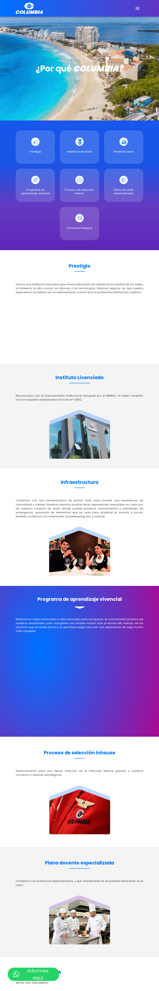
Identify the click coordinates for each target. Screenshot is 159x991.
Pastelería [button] (23, 902)
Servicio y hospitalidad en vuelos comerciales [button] (46, 930)
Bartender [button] (22, 908)
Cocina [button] (20, 882)
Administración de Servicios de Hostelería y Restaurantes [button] (54, 876)
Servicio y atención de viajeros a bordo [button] (42, 927)
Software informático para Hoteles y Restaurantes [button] (50, 914)
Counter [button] (21, 920)
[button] (79, 595)
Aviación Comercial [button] (29, 975)
